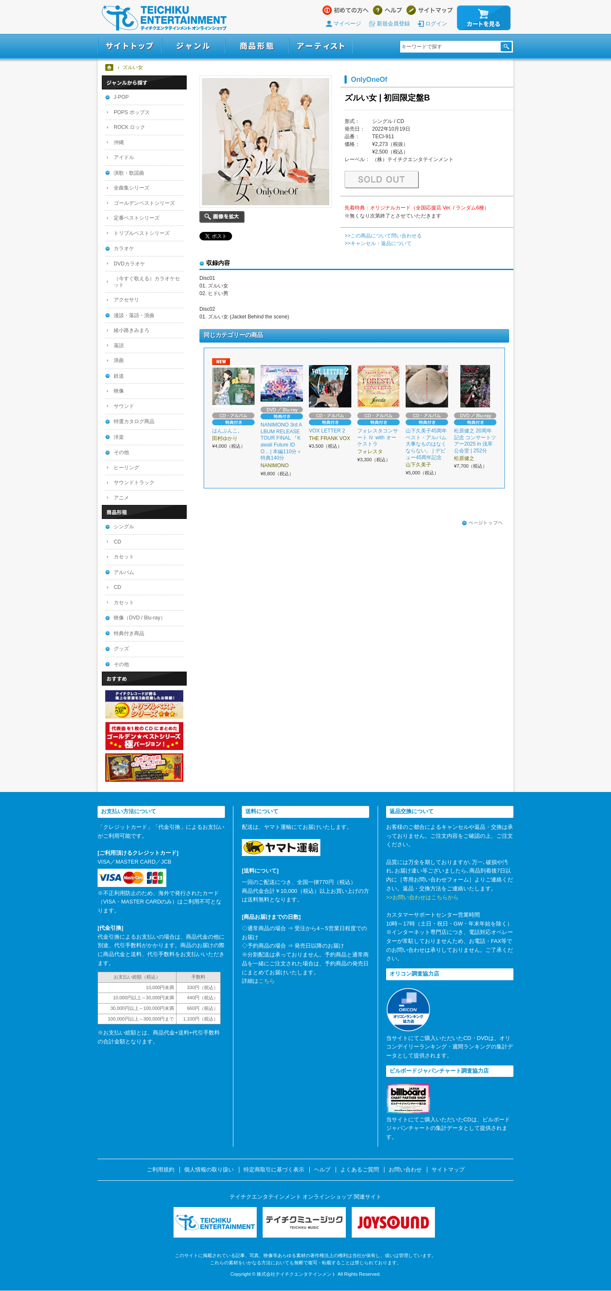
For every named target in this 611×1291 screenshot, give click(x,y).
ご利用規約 (160, 1170)
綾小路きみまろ (131, 330)
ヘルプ (387, 10)
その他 (121, 452)
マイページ (347, 23)
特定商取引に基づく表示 (274, 1170)
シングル (124, 527)
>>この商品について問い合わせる (383, 236)
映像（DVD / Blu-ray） (139, 618)
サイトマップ (429, 10)
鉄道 (119, 376)
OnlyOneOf (369, 79)
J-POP (121, 97)
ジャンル (193, 46)
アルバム (124, 572)
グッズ (121, 649)
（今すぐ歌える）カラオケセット (147, 282)
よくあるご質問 (359, 1170)
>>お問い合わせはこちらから (422, 897)
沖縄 (119, 142)
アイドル (124, 157)
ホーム (109, 67)
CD (117, 542)
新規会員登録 (393, 23)
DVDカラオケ (129, 264)
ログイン (436, 23)
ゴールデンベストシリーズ (144, 203)
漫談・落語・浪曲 (134, 315)
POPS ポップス (132, 112)
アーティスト (321, 46)
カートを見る (483, 18)
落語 (119, 346)
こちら (266, 981)
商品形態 (257, 46)
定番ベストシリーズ (137, 218)
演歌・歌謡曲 (129, 173)
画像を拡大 (221, 217)
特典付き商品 (129, 633)
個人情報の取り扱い (209, 1170)
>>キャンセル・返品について (378, 243)
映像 (119, 391)
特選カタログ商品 (134, 421)
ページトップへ (482, 523)
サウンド (124, 406)
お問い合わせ (405, 1170)
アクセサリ (126, 300)
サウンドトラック (134, 482)
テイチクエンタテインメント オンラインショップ (164, 18)
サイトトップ (130, 46)
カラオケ (124, 248)
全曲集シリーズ (131, 188)
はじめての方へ (345, 10)
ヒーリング (126, 468)
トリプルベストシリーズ (142, 233)
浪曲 (119, 360)
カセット (124, 557)
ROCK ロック (129, 127)
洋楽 (119, 437)
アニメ (121, 498)
